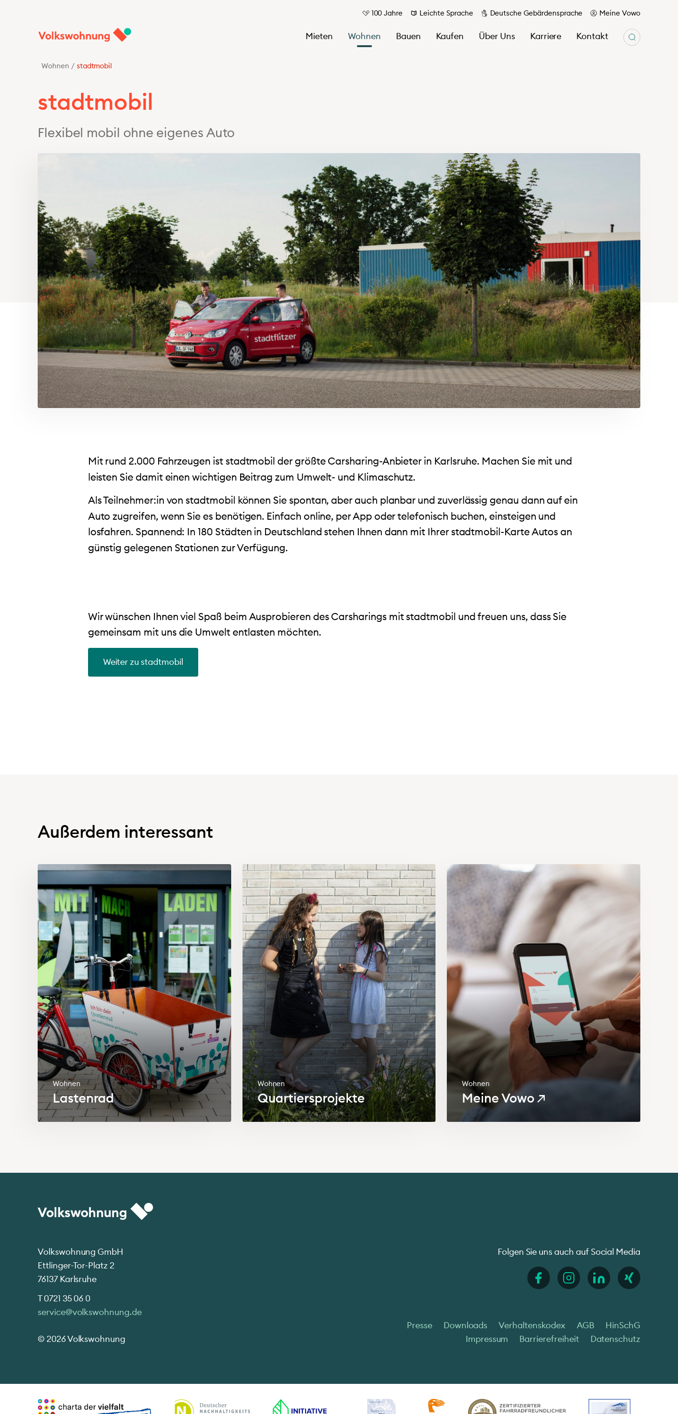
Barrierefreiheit (549, 1338)
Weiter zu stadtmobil (143, 661)
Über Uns (497, 36)
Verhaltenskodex (532, 1325)
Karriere (546, 36)
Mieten (319, 36)
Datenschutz (615, 1338)
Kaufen (450, 36)
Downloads (466, 1325)
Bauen (408, 36)
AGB (586, 1325)
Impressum (487, 1338)
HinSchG (622, 1325)
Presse (419, 1325)
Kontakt (592, 36)
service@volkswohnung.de (90, 1312)
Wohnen (364, 36)
